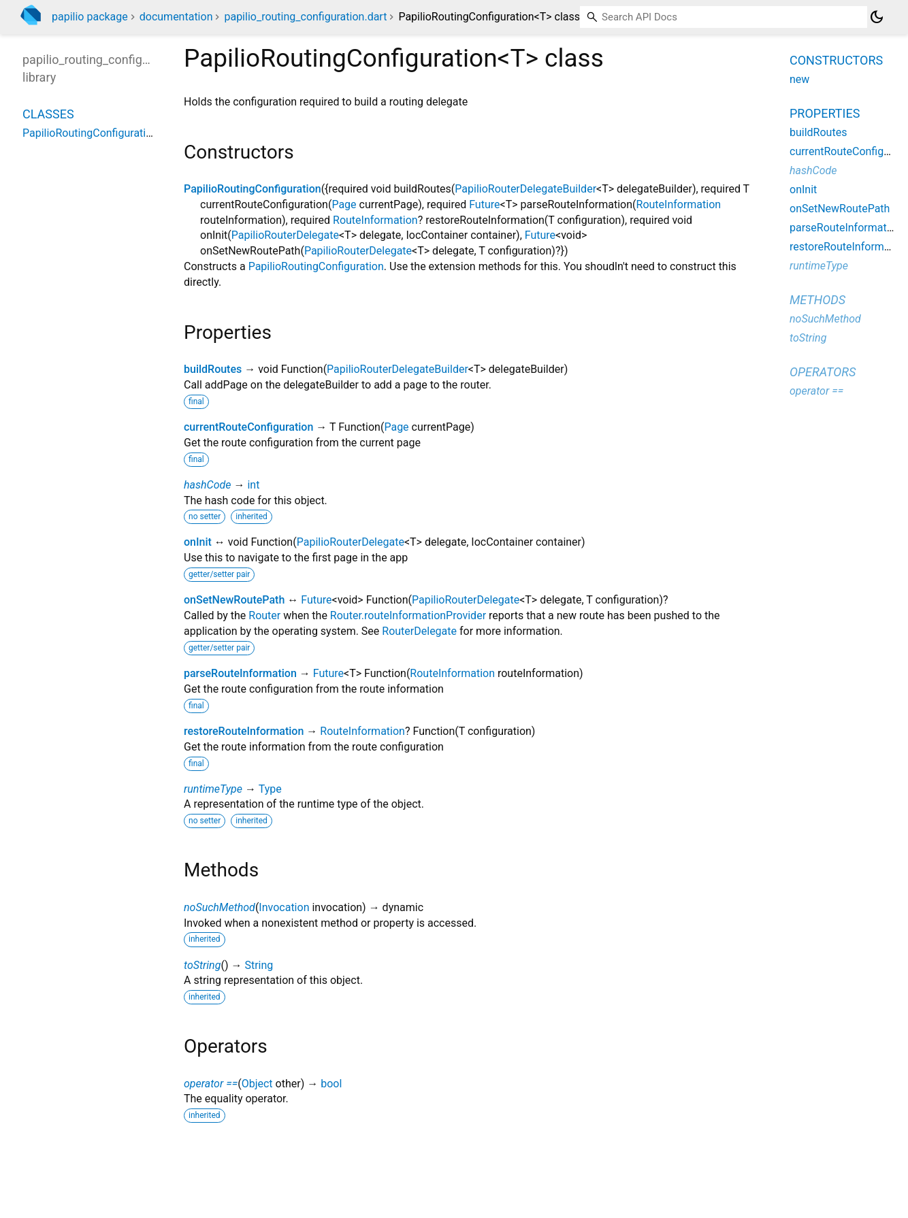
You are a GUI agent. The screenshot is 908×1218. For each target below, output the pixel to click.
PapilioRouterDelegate (285, 235)
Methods (817, 300)
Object (257, 1083)
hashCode (207, 484)
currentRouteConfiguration (248, 427)
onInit (198, 542)
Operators (823, 372)
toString (202, 965)
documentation (176, 16)
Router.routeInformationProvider (408, 615)
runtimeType (213, 789)
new (799, 79)
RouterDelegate (419, 631)
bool (331, 1083)
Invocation (284, 907)
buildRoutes (213, 369)
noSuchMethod (219, 907)
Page (343, 204)
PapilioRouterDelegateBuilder (525, 188)
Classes (48, 114)
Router (264, 615)
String (258, 965)
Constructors (836, 60)
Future (484, 204)
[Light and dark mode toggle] (877, 17)
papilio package (90, 16)
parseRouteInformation (240, 673)
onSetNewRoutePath (234, 599)
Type (270, 789)
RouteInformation (678, 204)
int (253, 484)
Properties (825, 113)
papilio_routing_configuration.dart (305, 16)
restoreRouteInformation (244, 731)
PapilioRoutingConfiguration (252, 188)
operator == (211, 1083)
